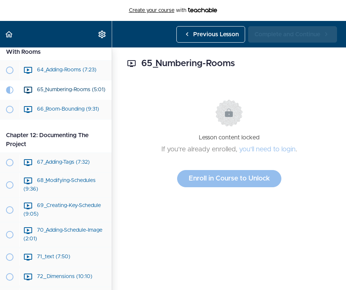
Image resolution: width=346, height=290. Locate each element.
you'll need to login (267, 149)
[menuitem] (102, 34)
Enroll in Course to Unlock (229, 178)
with (173, 10)
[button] (9, 34)
